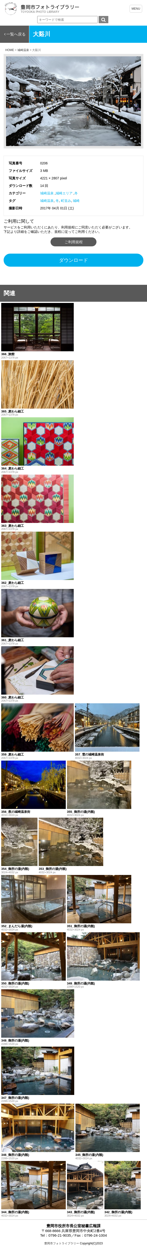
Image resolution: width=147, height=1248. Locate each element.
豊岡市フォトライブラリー (61, 1243)
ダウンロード (73, 260)
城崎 (76, 201)
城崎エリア (64, 193)
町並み (66, 201)
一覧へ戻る (16, 34)
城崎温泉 (47, 193)
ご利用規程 (74, 242)
